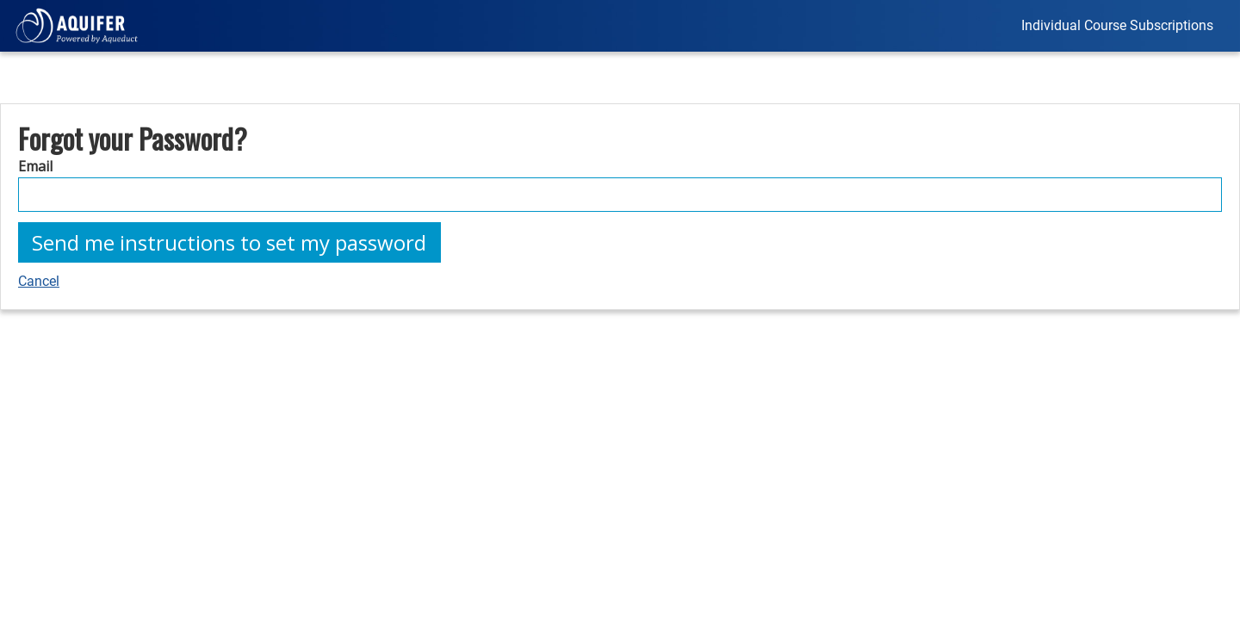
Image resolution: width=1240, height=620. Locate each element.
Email (35, 166)
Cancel (38, 281)
